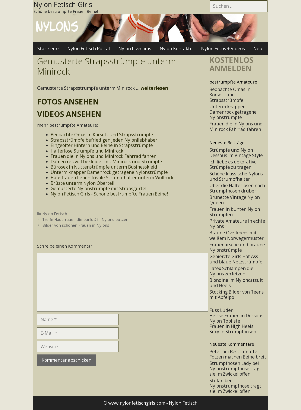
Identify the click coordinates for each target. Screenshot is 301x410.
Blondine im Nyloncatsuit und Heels (236, 282)
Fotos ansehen (68, 102)
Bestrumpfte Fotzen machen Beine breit (237, 354)
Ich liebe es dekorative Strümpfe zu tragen (233, 164)
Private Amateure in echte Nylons (237, 223)
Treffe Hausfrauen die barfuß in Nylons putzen (85, 219)
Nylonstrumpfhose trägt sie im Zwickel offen (235, 371)
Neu (257, 48)
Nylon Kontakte (176, 48)
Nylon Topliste (224, 321)
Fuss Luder (221, 310)
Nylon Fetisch (54, 213)
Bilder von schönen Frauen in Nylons (75, 225)
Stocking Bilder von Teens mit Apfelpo (236, 294)
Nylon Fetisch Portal (88, 48)
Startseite (48, 48)
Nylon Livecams (134, 48)
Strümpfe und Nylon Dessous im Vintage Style (236, 152)
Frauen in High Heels (231, 326)
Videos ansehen (69, 114)
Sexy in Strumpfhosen (232, 332)
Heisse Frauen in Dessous (236, 316)
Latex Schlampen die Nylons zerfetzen (231, 271)
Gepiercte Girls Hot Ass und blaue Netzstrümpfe (235, 259)
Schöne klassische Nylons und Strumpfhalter (236, 176)
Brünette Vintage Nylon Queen (234, 200)
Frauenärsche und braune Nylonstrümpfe (237, 247)
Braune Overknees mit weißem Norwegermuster (236, 235)
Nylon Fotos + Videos (223, 48)
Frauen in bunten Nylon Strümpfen (234, 211)
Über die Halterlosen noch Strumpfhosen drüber (237, 188)
